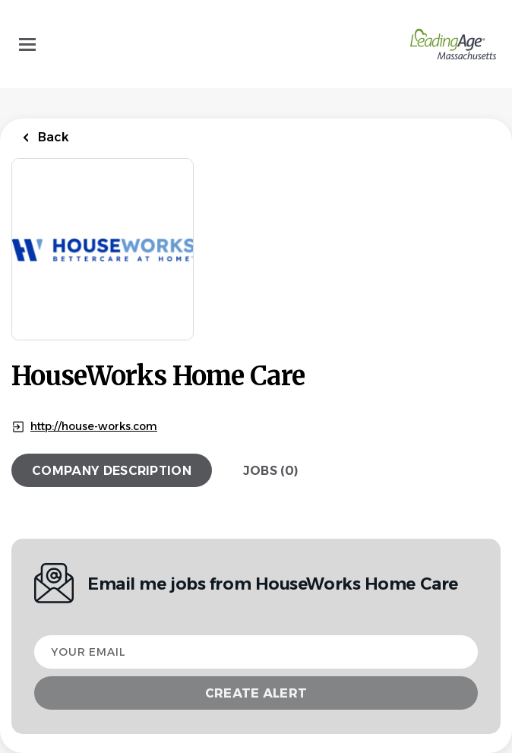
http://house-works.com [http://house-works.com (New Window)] (93, 426)
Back (52, 137)
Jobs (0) (271, 471)
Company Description (111, 471)
